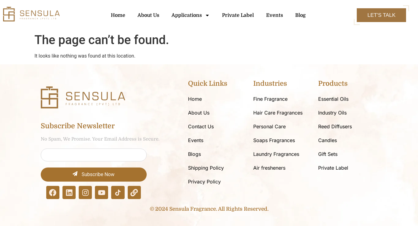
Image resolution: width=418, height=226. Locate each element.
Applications (190, 15)
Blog (300, 15)
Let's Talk (381, 15)
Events (274, 15)
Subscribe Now (93, 174)
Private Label (238, 15)
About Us (148, 15)
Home (118, 15)
